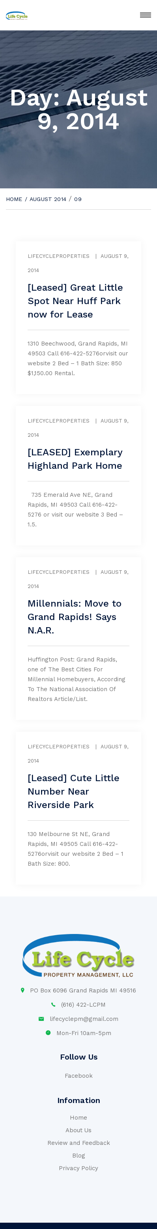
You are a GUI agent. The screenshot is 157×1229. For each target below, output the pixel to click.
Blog (78, 1155)
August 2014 (48, 199)
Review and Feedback (78, 1142)
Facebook (79, 1075)
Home (14, 199)
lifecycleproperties (59, 256)
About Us (78, 1130)
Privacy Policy (79, 1168)
